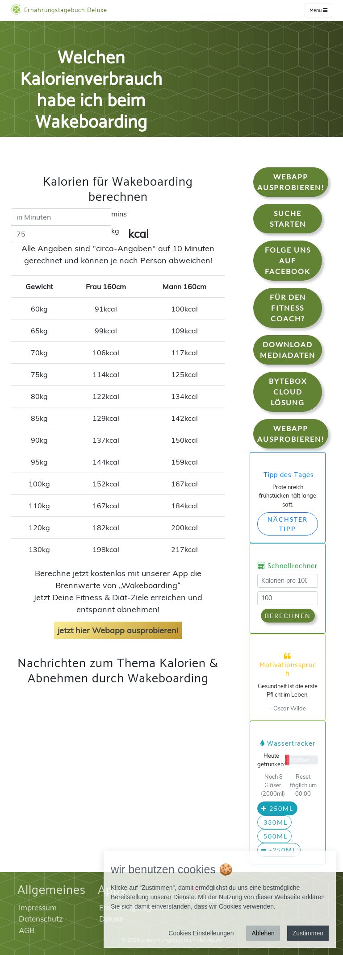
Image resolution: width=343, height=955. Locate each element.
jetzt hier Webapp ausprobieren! (118, 630)
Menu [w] (318, 10)
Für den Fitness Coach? (288, 308)
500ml (274, 836)
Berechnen (288, 615)
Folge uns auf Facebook (288, 260)
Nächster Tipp (288, 523)
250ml (277, 808)
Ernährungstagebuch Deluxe (59, 10)
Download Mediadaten (287, 349)
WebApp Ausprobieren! (290, 181)
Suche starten (288, 218)
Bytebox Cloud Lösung (288, 392)
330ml (274, 822)
